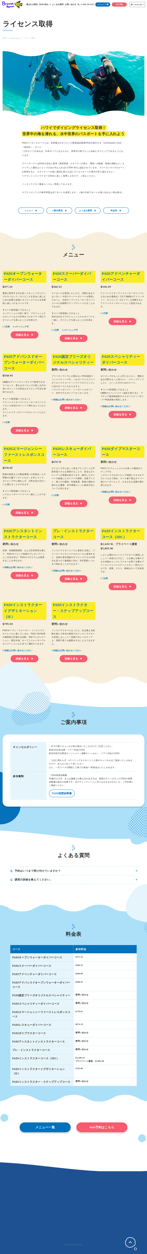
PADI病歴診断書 (62, 793)
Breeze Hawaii (12, 4)
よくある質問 (87, 210)
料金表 (116, 210)
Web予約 (119, 4)
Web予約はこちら (102, 1127)
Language (136, 4)
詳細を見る (24, 334)
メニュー (31, 210)
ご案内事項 (59, 210)
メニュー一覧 (103, 4)
